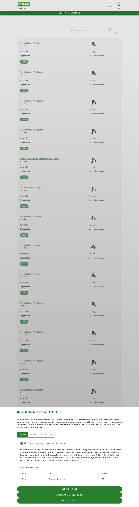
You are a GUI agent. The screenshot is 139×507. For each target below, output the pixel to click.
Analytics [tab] (22, 434)
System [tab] (33, 434)
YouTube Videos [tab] (46, 434)
